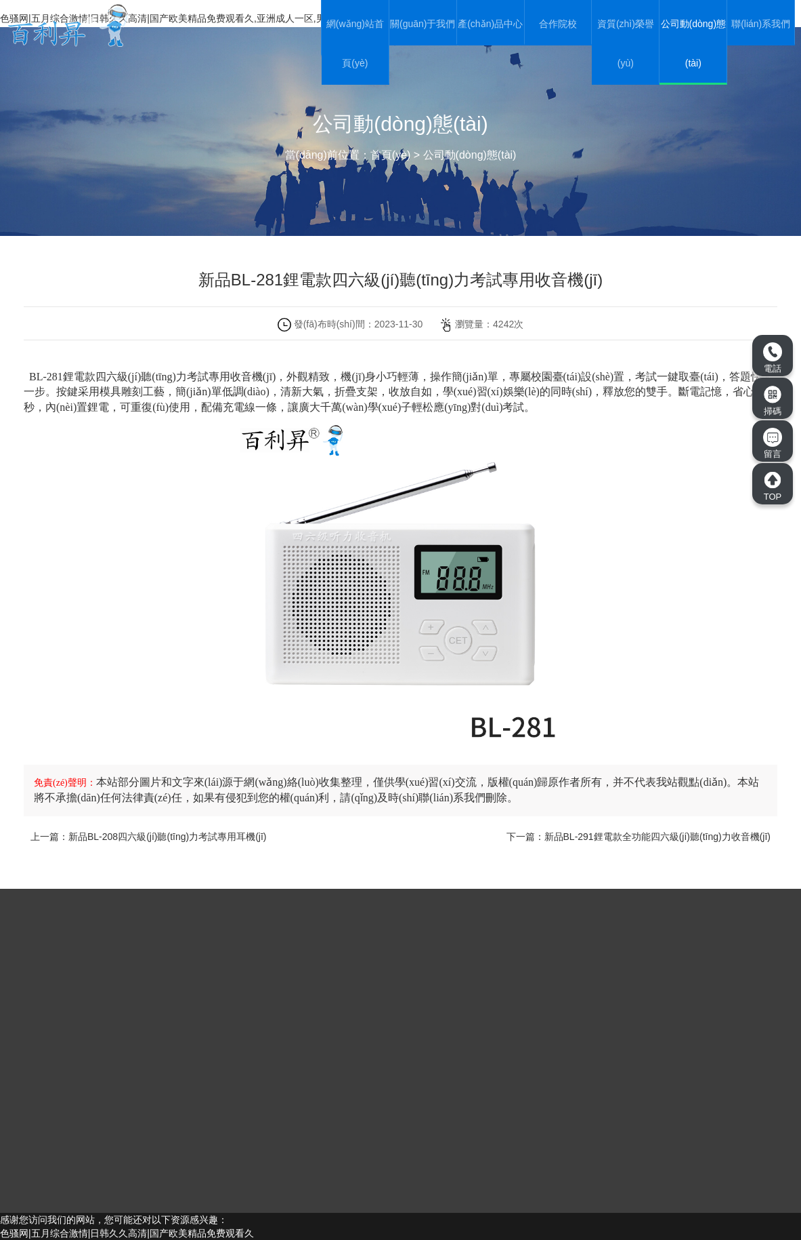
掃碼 (772, 400)
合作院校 (558, 23)
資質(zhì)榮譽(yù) (625, 43)
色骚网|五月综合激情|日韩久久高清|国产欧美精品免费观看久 (127, 1233)
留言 (772, 443)
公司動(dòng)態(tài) (693, 43)
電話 (772, 358)
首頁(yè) (390, 154)
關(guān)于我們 (422, 23)
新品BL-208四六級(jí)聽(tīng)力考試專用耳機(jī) (167, 836)
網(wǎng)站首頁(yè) (355, 43)
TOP (772, 486)
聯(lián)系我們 (760, 23)
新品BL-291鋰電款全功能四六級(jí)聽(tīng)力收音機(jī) (657, 836)
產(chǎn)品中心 (490, 23)
